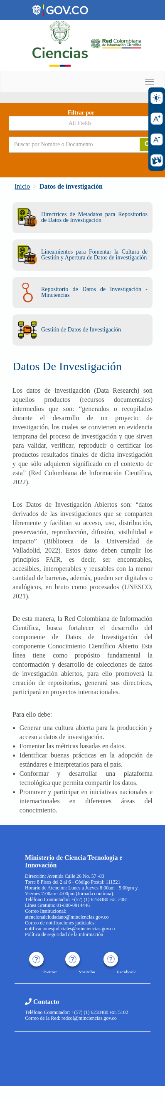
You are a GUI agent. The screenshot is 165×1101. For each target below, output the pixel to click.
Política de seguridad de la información (64, 934)
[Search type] (83, 123)
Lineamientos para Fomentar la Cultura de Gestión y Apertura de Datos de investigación (82, 254)
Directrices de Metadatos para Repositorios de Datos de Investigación (82, 217)
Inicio (22, 186)
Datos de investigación (71, 186)
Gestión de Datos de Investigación (69, 330)
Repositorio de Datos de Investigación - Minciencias (82, 292)
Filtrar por (81, 113)
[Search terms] (68, 144)
